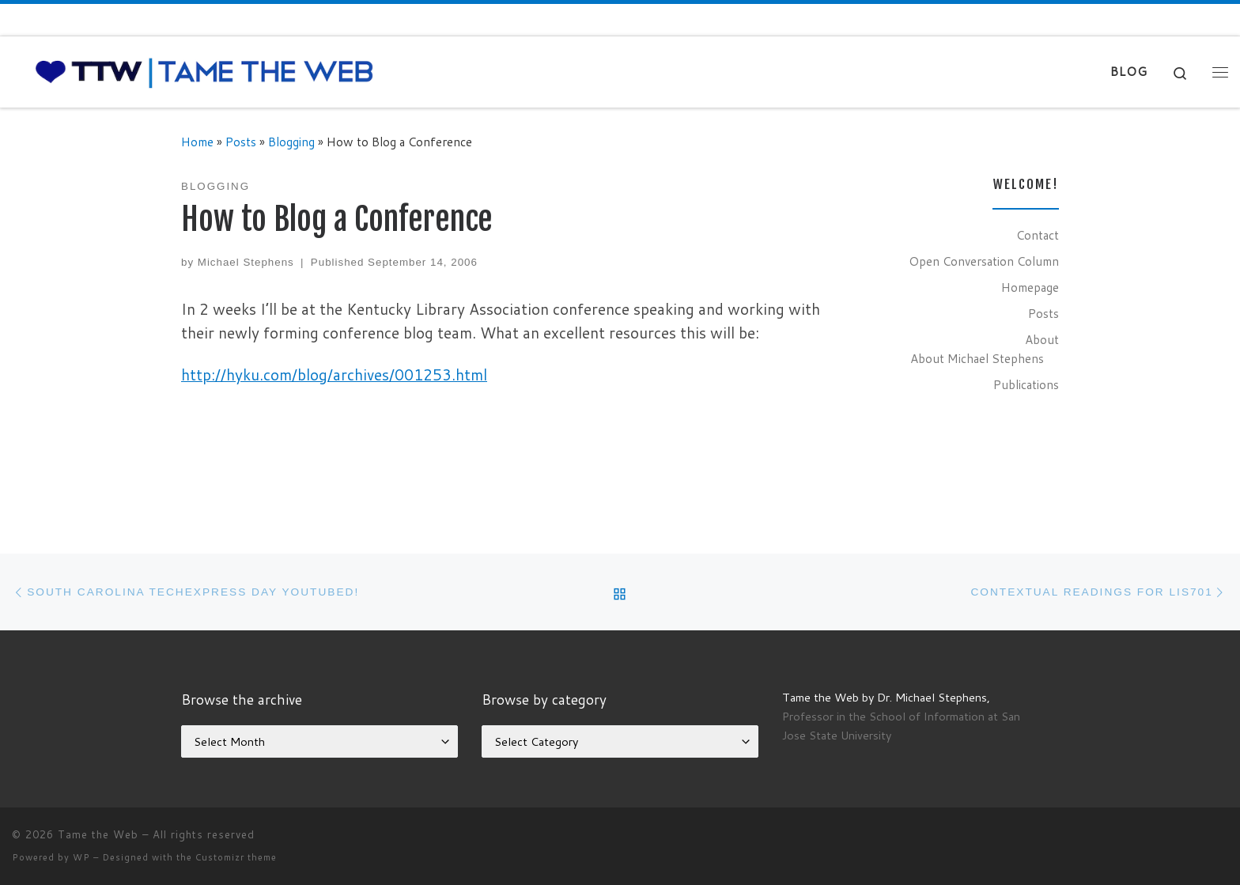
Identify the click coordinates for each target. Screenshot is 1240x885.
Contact (1037, 235)
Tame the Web (98, 834)
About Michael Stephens (977, 358)
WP (81, 857)
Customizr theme (236, 857)
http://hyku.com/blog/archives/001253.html (334, 374)
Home (197, 141)
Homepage (1030, 287)
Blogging (291, 141)
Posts (240, 141)
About (1042, 339)
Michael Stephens (246, 262)
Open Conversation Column (984, 261)
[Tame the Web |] (204, 70)
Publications (1026, 384)
